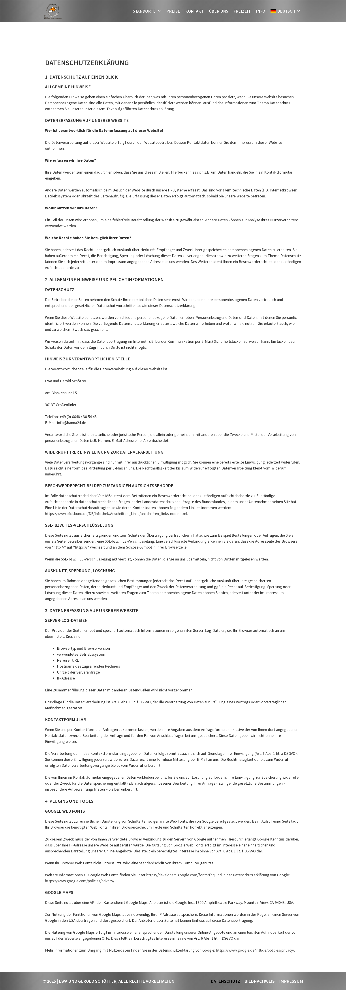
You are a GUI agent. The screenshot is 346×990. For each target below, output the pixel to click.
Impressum (291, 981)
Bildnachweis (259, 981)
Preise (173, 11)
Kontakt (194, 11)
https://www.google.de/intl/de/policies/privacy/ (255, 950)
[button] (160, 11)
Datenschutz (225, 981)
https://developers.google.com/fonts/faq (180, 874)
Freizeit (242, 11)
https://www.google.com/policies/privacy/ (79, 880)
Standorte (148, 11)
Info (260, 11)
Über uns (218, 11)
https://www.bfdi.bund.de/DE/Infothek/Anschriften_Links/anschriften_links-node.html (116, 513)
